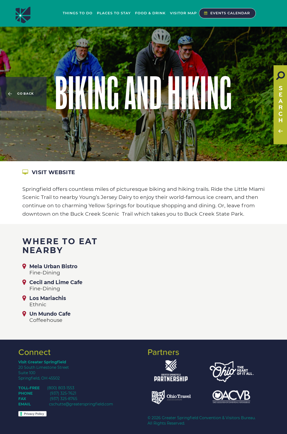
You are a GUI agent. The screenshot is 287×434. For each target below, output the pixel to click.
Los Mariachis (47, 298)
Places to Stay (114, 13)
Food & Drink (150, 13)
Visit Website (48, 172)
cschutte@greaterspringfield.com (81, 404)
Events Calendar (225, 13)
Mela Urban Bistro (53, 266)
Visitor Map (183, 13)
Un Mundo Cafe (50, 314)
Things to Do (78, 13)
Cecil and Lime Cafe (55, 282)
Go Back (25, 94)
